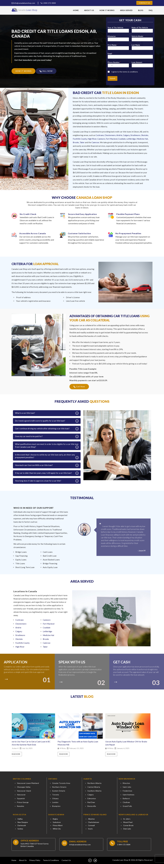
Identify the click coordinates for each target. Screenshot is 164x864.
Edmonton (92, 798)
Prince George (23, 802)
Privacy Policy (34, 860)
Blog (140, 10)
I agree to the (124, 72)
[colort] (7, 677)
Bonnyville (92, 806)
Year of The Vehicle (115, 28)
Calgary (126, 135)
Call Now (79, 386)
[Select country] (110, 65)
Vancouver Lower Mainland (28, 783)
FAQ (150, 10)
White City (57, 829)
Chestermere (110, 135)
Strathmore (135, 135)
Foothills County (80, 139)
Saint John (127, 787)
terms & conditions (130, 72)
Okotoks (144, 135)
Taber (82, 142)
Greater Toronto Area (61, 783)
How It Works (107, 10)
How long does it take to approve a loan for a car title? (38, 481)
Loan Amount (137, 62)
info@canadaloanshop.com (23, 3)
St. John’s (126, 819)
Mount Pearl (127, 822)
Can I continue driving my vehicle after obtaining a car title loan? (42, 428)
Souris (90, 829)
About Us (89, 10)
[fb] (90, 860)
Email (110, 54)
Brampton (56, 806)
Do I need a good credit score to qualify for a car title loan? (40, 421)
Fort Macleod (111, 139)
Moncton (126, 783)
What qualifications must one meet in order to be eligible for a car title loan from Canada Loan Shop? (46, 445)
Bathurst (126, 798)
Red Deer (91, 802)
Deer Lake (127, 829)
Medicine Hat (142, 139)
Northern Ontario (59, 787)
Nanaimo (20, 806)
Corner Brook (128, 825)
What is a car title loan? (25, 413)
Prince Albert (58, 825)
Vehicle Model (137, 36)
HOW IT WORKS (23, 71)
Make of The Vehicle (140, 28)
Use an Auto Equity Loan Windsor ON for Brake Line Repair (128, 743)
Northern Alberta (94, 783)
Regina (55, 819)
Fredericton (127, 791)
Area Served (126, 10)
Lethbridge (131, 139)
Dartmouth (22, 825)
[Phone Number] (118, 65)
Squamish (21, 798)
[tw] (95, 860)
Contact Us (144, 3)
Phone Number (114, 62)
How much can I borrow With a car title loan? (34, 465)
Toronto (55, 795)
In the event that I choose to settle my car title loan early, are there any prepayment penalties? (45, 456)
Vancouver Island (24, 791)
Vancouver (21, 795)
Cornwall (91, 825)
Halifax (20, 819)
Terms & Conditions (51, 860)
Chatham (126, 802)
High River (92, 139)
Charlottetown (93, 822)
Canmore (101, 139)
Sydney (20, 829)
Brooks (76, 142)
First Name (112, 45)
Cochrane (100, 135)
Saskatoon (57, 822)
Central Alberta (94, 787)
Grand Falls (127, 806)
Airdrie (119, 135)
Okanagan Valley (24, 787)
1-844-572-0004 (48, 3)
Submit (112, 78)
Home (76, 10)
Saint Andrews (128, 795)
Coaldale (122, 139)
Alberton (91, 819)
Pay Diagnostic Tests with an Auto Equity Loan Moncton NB (79, 743)
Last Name (136, 45)
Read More (17, 754)
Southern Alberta (94, 791)
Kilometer (112, 36)
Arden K (17, 748)
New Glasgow (23, 822)
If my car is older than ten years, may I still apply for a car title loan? (43, 473)
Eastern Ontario (58, 791)
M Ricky (64, 748)
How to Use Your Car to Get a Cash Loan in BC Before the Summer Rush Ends (32, 743)
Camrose (95, 142)
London (55, 802)
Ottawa (55, 798)
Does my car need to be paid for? (29, 436)
